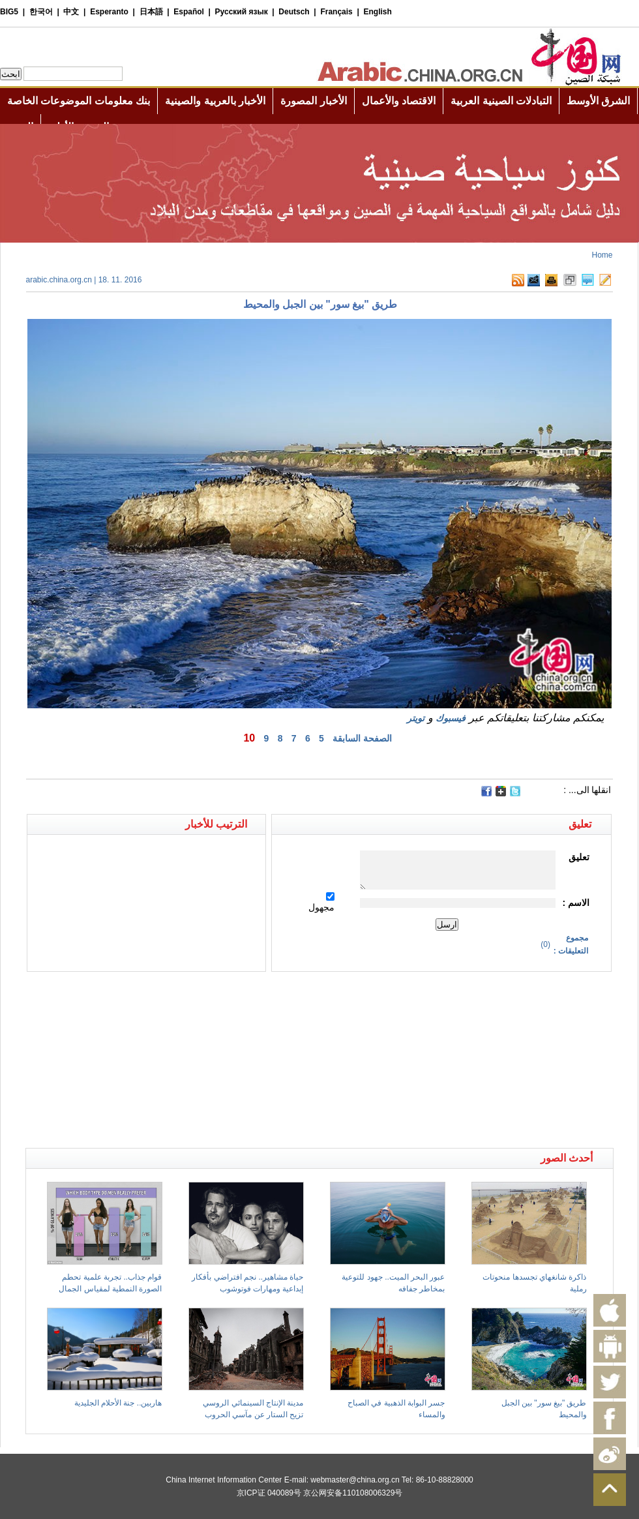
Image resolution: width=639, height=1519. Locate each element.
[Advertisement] (173, 994)
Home (601, 255)
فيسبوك (451, 718)
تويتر (415, 718)
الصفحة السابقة (362, 738)
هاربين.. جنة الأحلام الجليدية (118, 1402)
